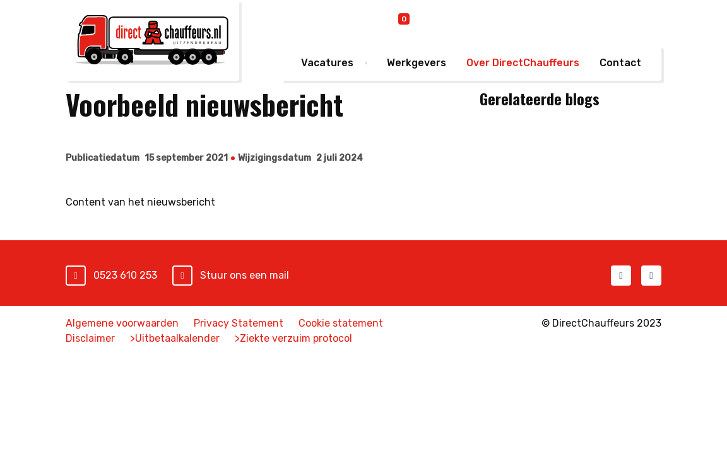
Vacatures (327, 63)
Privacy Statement (238, 323)
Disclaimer (90, 338)
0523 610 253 (125, 275)
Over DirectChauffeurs (522, 63)
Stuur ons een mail (244, 275)
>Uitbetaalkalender (175, 338)
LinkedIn (651, 275)
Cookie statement (340, 323)
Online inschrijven (476, 21)
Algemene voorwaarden (122, 323)
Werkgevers (416, 63)
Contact (620, 63)
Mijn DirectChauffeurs (598, 21)
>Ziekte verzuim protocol (293, 338)
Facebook (621, 275)
